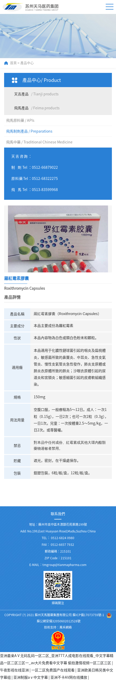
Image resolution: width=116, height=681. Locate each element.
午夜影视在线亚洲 (15, 670)
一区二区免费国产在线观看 (53, 670)
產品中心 (27, 63)
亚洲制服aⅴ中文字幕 (31, 677)
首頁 (13, 63)
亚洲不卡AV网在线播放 (69, 677)
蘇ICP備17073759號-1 (88, 614)
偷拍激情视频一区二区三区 (90, 663)
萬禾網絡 (65, 627)
